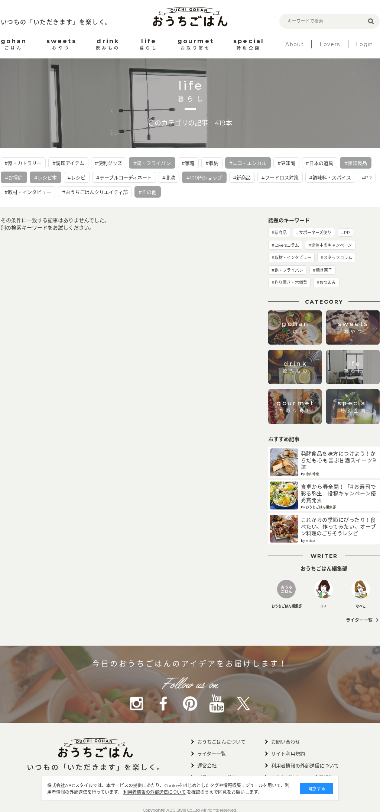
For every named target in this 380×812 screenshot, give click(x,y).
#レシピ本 (45, 177)
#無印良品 (355, 163)
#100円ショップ (204, 177)
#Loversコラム (285, 245)
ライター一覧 (359, 620)
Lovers (329, 44)
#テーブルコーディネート (124, 177)
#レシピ (76, 177)
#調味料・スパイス (330, 177)
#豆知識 (286, 163)
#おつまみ (326, 282)
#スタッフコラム (336, 257)
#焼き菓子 (322, 270)
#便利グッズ (108, 163)
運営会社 (207, 765)
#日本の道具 (319, 163)
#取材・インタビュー (27, 192)
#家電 (188, 163)
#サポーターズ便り (313, 232)
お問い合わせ (285, 742)
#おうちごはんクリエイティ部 (95, 192)
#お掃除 (14, 177)
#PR (367, 177)
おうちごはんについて (221, 742)
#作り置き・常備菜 (289, 282)
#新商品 (242, 177)
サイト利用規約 (288, 754)
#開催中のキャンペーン (330, 245)
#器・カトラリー (23, 163)
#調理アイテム (68, 163)
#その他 (147, 192)
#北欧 (168, 177)
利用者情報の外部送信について (154, 792)
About (294, 44)
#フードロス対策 (280, 177)
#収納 (211, 163)
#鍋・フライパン (152, 163)
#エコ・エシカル (247, 163)
